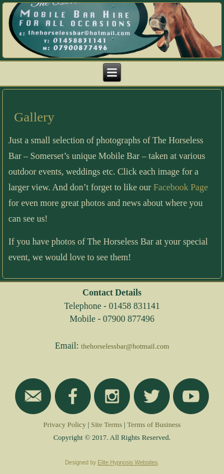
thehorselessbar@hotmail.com (125, 346)
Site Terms (107, 424)
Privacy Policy (64, 424)
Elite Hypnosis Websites (127, 462)
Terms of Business (154, 424)
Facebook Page (180, 187)
